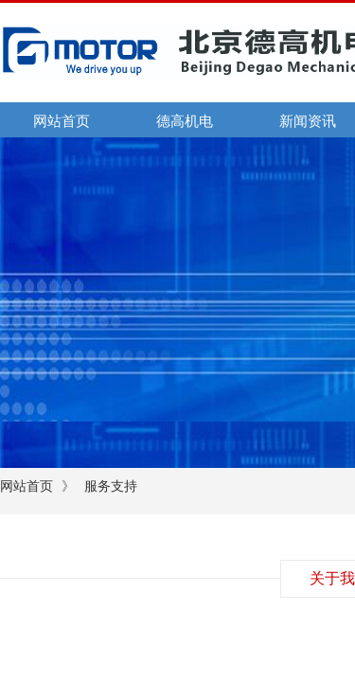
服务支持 (110, 486)
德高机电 (184, 121)
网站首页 (61, 121)
